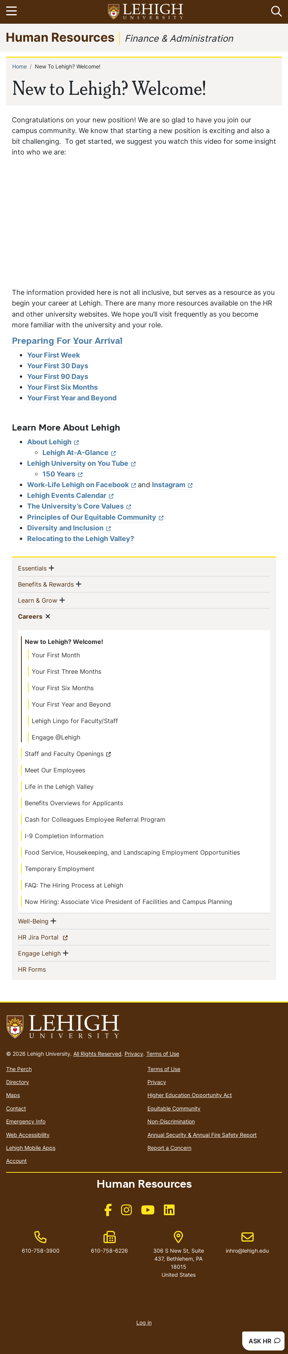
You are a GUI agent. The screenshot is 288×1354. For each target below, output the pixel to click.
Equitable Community (174, 1108)
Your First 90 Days (57, 376)
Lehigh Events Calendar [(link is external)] (70, 495)
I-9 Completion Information (64, 836)
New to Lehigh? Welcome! (64, 641)
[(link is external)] (108, 1212)
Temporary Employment (59, 869)
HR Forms (44, 969)
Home (19, 66)
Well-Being (33, 920)
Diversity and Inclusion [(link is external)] (69, 528)
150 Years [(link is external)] (62, 474)
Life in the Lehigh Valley (59, 786)
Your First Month (56, 655)
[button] (275, 12)
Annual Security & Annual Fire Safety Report (202, 1134)
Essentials (32, 567)
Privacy (134, 1053)
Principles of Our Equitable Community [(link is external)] (95, 517)
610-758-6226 (109, 1250)
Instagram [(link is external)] (172, 484)
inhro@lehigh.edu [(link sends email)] (247, 1242)
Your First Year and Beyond (71, 398)
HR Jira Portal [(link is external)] (51, 936)
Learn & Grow (37, 600)
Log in (144, 1322)
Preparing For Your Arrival (67, 341)
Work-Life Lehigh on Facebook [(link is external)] (81, 484)
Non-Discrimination (171, 1121)
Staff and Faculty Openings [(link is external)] (68, 753)
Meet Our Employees (55, 770)
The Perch (19, 1069)
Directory (17, 1082)
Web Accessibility (28, 1134)
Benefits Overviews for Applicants (74, 803)
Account (16, 1160)
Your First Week (53, 355)
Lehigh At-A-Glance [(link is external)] (79, 452)
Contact (16, 1108)
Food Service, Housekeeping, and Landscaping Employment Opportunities (132, 852)
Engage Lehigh (39, 952)
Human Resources (60, 37)
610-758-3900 (41, 1250)
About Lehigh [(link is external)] (53, 442)
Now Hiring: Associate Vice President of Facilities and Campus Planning (128, 901)
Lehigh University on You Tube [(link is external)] (81, 463)
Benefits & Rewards (46, 583)
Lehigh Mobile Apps (30, 1147)
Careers (30, 616)
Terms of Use (162, 1053)
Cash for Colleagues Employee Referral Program (95, 819)
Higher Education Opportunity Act (189, 1095)
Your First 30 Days (57, 366)
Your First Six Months (62, 387)
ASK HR (264, 1341)
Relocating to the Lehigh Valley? (80, 538)
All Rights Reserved (97, 1053)
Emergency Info (25, 1121)
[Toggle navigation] (12, 11)
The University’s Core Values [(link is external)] (79, 506)
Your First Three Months (66, 671)
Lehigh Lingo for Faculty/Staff (75, 721)
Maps (13, 1095)
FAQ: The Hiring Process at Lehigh (74, 885)
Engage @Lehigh (56, 737)
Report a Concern (169, 1147)
